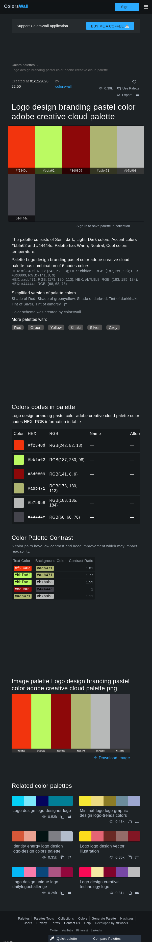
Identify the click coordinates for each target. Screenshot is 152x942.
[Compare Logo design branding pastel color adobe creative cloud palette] (137, 95)
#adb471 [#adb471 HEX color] (19, 484)
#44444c (36, 517)
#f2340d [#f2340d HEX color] (19, 441)
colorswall (63, 86)
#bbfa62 (36, 459)
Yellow (56, 327)
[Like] (134, 82)
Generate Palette (104, 918)
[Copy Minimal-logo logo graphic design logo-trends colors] (129, 821)
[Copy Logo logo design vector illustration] (129, 857)
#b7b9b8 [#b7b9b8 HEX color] (19, 499)
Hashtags (127, 918)
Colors (16, 6)
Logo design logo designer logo (41, 810)
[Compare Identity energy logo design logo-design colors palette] (69, 857)
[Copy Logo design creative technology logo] (129, 893)
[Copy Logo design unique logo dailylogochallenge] (62, 893)
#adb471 (36, 488)
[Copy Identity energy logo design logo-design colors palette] (62, 857)
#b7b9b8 (36, 503)
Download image (111, 758)
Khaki (76, 327)
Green (35, 327)
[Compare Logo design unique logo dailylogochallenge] (69, 893)
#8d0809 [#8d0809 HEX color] (19, 470)
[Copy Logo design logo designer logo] (62, 816)
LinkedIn (96, 930)
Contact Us (72, 923)
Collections (66, 918)
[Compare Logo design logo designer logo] (69, 816)
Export (124, 95)
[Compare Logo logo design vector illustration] (136, 857)
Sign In (127, 7)
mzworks (121, 923)
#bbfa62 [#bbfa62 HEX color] (19, 456)
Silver (95, 327)
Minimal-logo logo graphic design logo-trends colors (104, 813)
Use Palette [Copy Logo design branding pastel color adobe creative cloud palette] (128, 88)
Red (17, 327)
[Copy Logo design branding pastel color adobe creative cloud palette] (66, 304)
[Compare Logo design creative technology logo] (136, 893)
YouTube (67, 930)
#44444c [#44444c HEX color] (19, 513)
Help (87, 923)
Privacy (41, 923)
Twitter (54, 930)
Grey (113, 327)
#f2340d (36, 445)
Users (28, 923)
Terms (55, 923)
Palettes (24, 918)
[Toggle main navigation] (145, 7)
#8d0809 (36, 474)
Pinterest (82, 930)
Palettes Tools (44, 918)
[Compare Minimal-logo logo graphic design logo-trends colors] (136, 821)
